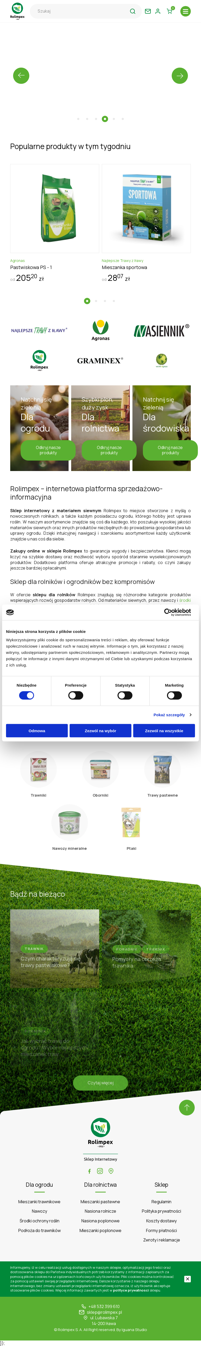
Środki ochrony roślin (39, 1221)
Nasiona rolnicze (100, 1211)
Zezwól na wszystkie (164, 730)
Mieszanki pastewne (100, 1202)
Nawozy (39, 1211)
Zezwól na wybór (100, 730)
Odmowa (37, 730)
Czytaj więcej (101, 1084)
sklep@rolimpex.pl (104, 1312)
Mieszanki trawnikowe (39, 1202)
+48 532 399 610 (104, 1306)
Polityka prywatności (161, 1211)
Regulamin (161, 1202)
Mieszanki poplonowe (100, 1230)
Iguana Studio (134, 1329)
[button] (78, 118)
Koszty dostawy (161, 1221)
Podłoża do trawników (39, 1230)
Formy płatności (161, 1230)
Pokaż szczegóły (169, 715)
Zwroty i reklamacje (161, 1240)
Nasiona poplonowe (100, 1221)
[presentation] (21, 76)
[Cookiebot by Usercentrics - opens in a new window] (172, 612)
